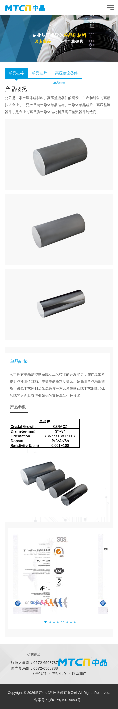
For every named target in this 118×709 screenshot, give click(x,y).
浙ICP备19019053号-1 (66, 700)
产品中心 (59, 674)
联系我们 (79, 674)
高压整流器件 (66, 73)
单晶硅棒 (16, 73)
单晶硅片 (39, 73)
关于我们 (39, 674)
